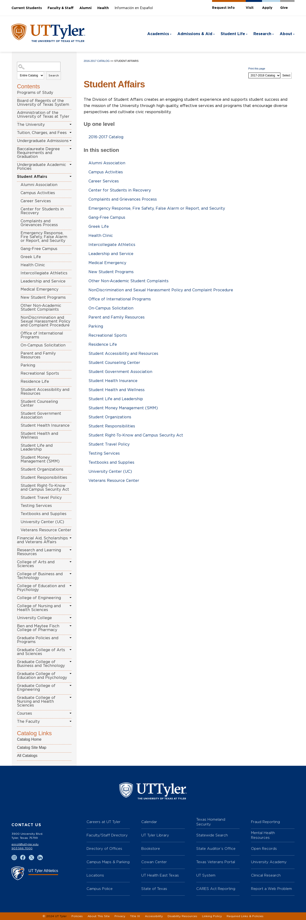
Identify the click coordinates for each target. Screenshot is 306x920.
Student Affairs (32, 177)
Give (284, 8)
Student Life (233, 34)
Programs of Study (35, 93)
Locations (95, 875)
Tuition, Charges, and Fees (42, 133)
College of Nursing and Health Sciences (39, 608)
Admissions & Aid (194, 34)
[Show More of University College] (70, 617)
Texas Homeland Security (210, 822)
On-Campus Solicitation (43, 345)
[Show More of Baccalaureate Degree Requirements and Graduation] (70, 148)
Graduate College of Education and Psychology (42, 676)
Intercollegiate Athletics (44, 273)
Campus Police (100, 888)
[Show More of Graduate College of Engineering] (70, 685)
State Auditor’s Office (215, 848)
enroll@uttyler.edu (24, 844)
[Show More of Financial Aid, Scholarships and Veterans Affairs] (70, 537)
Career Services (36, 201)
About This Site (98, 916)
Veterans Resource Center (46, 530)
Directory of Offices (104, 848)
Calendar (149, 822)
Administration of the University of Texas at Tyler (43, 114)
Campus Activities (38, 193)
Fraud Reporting (265, 822)
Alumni (85, 8)
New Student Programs (43, 297)
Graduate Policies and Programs (37, 640)
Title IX (135, 916)
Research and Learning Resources (39, 552)
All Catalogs (27, 756)
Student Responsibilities (44, 477)
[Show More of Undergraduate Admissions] (70, 140)
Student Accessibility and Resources (45, 391)
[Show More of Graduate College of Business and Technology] (70, 661)
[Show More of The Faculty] (70, 721)
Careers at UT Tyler (103, 822)
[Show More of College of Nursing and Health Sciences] (70, 605)
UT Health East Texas (160, 875)
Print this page (256, 68)
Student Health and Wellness (39, 435)
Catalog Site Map (31, 747)
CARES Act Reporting (215, 888)
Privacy (120, 916)
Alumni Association (39, 185)
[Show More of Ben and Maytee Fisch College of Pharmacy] (70, 625)
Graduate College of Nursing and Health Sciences (36, 701)
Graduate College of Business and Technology (41, 664)
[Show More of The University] (70, 124)
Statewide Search (212, 835)
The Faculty (28, 721)
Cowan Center (154, 862)
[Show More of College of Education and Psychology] (70, 585)
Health (103, 8)
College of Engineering (39, 598)
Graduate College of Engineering (36, 687)
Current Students (26, 8)
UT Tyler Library (155, 835)
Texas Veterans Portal (215, 862)
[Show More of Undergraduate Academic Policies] (70, 164)
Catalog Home (29, 739)
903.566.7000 (22, 848)
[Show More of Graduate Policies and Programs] (70, 637)
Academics (158, 34)
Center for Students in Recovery (42, 211)
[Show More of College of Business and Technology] (70, 573)
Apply (267, 8)
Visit (250, 8)
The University (31, 125)
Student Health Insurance (45, 425)
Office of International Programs (42, 335)
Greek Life (31, 257)
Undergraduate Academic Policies (41, 166)
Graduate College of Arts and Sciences (41, 652)
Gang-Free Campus (39, 249)
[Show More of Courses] (70, 713)
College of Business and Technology (40, 576)
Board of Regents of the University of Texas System (43, 102)
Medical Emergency (39, 289)
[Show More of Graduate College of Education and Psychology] (70, 673)
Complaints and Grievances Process (39, 223)
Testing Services (36, 506)
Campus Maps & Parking (108, 862)
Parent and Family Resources (38, 355)
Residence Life (35, 381)
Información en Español (134, 8)
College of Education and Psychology (41, 588)
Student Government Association (41, 415)
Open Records (264, 848)
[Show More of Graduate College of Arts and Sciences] (70, 649)
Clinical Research (266, 875)
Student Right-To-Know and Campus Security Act (45, 487)
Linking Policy (212, 916)
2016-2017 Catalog (96, 60)
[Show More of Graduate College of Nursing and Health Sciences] (70, 697)
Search (54, 75)
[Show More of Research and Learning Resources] (70, 549)
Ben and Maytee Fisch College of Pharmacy (38, 628)
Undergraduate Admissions (43, 141)
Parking (28, 365)
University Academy (269, 862)
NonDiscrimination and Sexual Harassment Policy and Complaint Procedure (45, 321)
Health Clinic (33, 265)
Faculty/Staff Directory (107, 835)
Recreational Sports (40, 373)
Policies (77, 916)
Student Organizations (42, 469)
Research (262, 34)
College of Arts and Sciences (36, 564)
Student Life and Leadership (37, 447)
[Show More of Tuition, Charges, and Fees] (70, 132)
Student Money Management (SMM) (40, 459)
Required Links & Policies (245, 916)
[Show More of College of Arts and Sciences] (70, 561)
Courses (24, 713)
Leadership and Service (43, 281)
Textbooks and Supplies (43, 514)
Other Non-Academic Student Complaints (41, 307)
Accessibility (154, 916)
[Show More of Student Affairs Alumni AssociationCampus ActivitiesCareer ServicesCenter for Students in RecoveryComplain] (70, 176)
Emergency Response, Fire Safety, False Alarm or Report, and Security (44, 237)
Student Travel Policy (41, 498)
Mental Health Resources (263, 835)
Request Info (223, 8)
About (286, 34)
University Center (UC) (42, 522)
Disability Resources (182, 916)
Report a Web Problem (271, 888)
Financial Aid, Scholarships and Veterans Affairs (42, 540)
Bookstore (150, 848)
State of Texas (154, 888)
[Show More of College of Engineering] (70, 597)
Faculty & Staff (61, 8)
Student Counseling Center (39, 403)
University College (34, 618)
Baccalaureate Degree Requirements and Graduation (38, 153)
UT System (205, 875)
